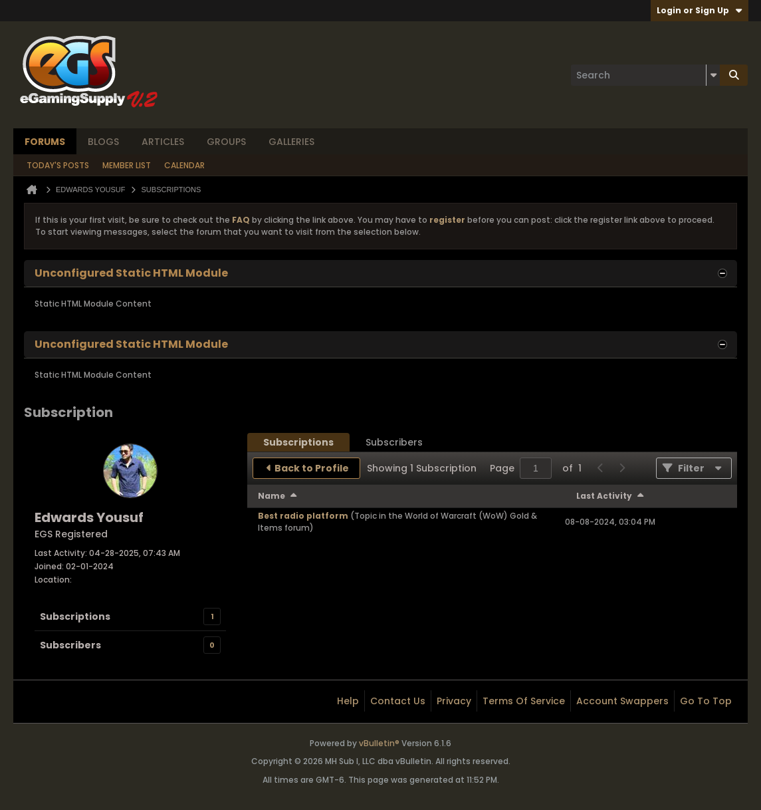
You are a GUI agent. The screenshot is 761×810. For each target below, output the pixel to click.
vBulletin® (379, 743)
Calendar (184, 165)
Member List (126, 165)
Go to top (706, 701)
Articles (163, 141)
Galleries (291, 141)
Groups (226, 141)
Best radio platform (303, 515)
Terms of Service (524, 701)
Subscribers (70, 645)
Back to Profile (311, 468)
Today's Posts (58, 165)
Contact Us (397, 701)
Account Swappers (622, 701)
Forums (45, 141)
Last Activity (604, 495)
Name (271, 495)
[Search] (645, 75)
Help (348, 701)
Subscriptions (75, 616)
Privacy (454, 701)
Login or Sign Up (699, 10)
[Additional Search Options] (713, 75)
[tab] (298, 442)
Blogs (103, 141)
